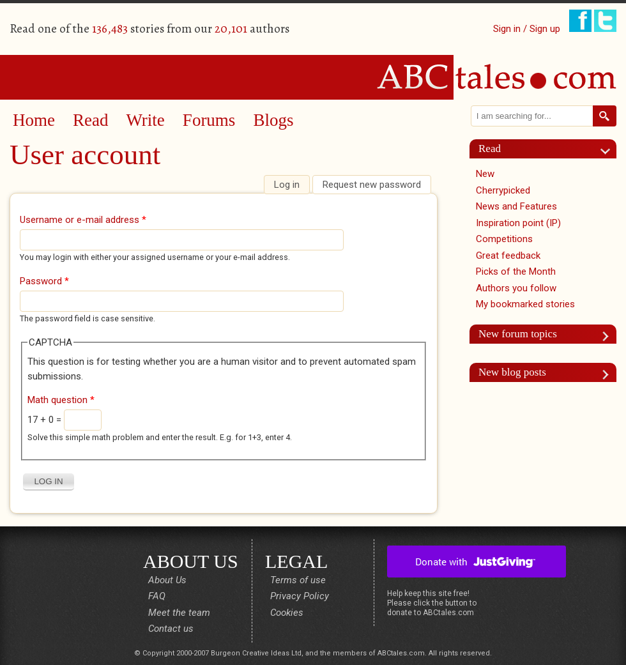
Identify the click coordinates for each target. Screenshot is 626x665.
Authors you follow (516, 288)
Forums (209, 120)
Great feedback (508, 255)
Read (90, 120)
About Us (167, 580)
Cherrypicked (503, 190)
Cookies (286, 612)
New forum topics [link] (517, 333)
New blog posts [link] (512, 372)
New (485, 174)
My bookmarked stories (525, 304)
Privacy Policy (299, 596)
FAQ (156, 596)
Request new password (372, 184)
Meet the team (179, 612)
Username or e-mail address (83, 219)
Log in (291, 184)
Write (145, 120)
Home (34, 120)
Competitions (504, 239)
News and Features (516, 206)
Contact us (171, 628)
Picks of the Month (516, 271)
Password (44, 281)
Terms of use (298, 580)
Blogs (273, 120)
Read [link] (489, 148)
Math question (61, 400)
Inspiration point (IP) (518, 223)
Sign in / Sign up (526, 28)
